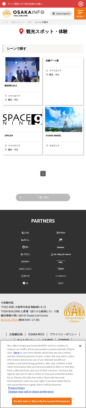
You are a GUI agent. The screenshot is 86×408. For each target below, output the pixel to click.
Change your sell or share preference (31, 391)
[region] (43, 374)
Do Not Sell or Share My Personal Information (42, 401)
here (16, 352)
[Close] (80, 346)
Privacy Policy (16, 388)
